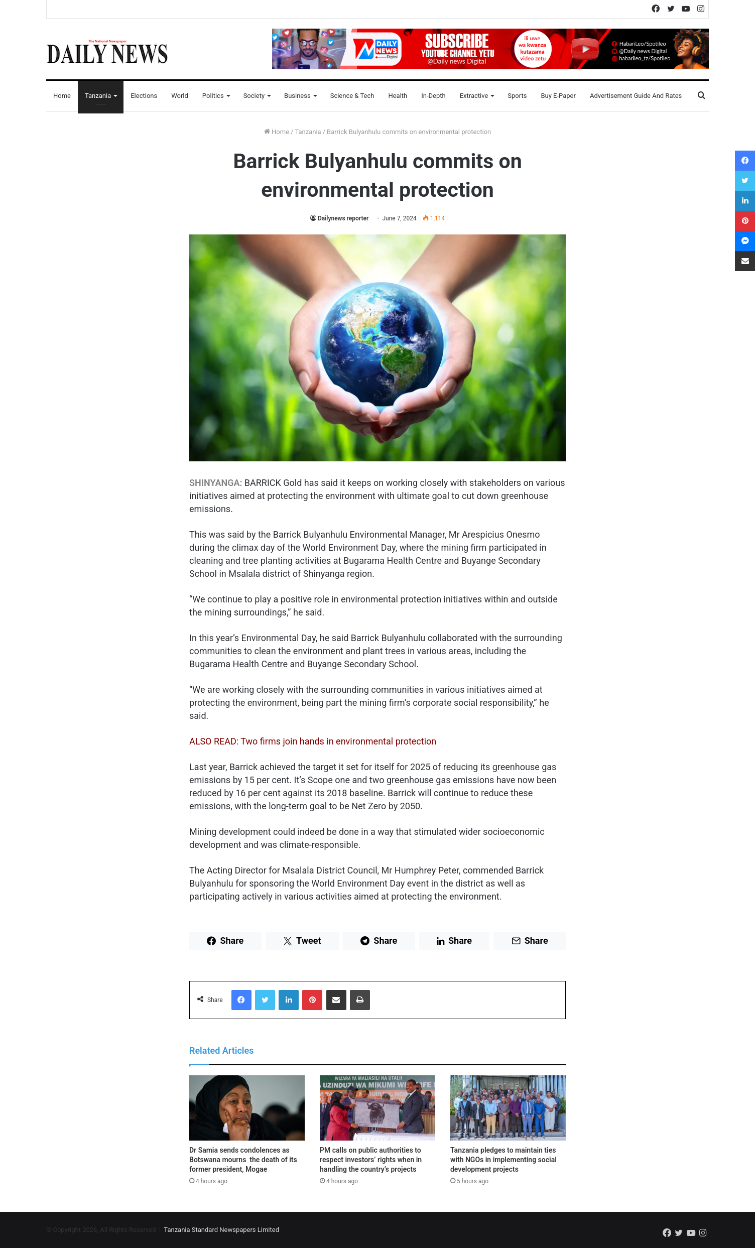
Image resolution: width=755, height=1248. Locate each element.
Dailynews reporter (343, 218)
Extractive (474, 95)
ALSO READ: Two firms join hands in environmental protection (312, 741)
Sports (517, 95)
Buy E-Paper (558, 95)
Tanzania (98, 95)
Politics (213, 95)
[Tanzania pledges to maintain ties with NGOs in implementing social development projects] (508, 1108)
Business (297, 95)
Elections (144, 95)
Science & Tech (352, 95)
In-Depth (433, 95)
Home (62, 95)
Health (397, 95)
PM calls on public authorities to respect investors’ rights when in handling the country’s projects (371, 1159)
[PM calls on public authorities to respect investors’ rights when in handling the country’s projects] (377, 1108)
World (179, 95)
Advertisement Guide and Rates (636, 95)
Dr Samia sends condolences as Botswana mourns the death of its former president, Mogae (243, 1159)
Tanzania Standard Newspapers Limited (221, 1229)
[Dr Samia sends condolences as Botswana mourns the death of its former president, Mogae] (247, 1108)
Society (254, 95)
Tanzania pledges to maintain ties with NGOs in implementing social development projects (503, 1159)
